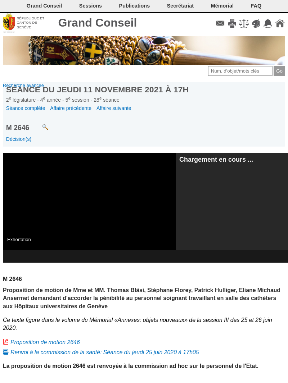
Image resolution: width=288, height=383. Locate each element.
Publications (134, 6)
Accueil (280, 23)
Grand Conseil (97, 22)
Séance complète (25, 108)
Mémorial (222, 6)
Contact (220, 23)
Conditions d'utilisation (244, 23)
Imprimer (232, 23)
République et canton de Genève (30, 22)
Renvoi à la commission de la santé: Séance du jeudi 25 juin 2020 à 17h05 (104, 352)
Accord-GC (268, 23)
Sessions (90, 6)
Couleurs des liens (256, 23)
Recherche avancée (23, 85)
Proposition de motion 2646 (45, 342)
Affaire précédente (70, 108)
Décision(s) (18, 139)
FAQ (256, 6)
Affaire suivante (113, 108)
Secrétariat (180, 6)
